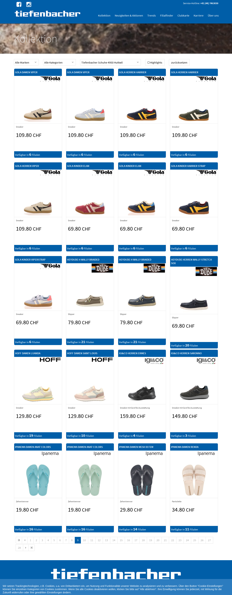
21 (165, 540)
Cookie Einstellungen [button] (90, 591)
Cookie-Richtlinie (110, 591)
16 (128, 540)
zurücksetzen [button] (179, 62)
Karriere (198, 15)
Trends (151, 15)
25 (194, 540)
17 (135, 540)
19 (150, 540)
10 (84, 540)
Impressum (159, 591)
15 (121, 540)
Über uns (213, 15)
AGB (150, 591)
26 (202, 540)
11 (91, 540)
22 (172, 540)
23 (180, 540)
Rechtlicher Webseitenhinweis (133, 591)
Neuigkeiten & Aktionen (129, 15)
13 (106, 540)
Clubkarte (183, 15)
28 (19, 547)
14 (113, 540)
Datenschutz (73, 591)
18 (143, 540)
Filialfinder (166, 15)
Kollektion (104, 15)
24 (187, 540)
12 (99, 540)
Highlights (155, 62)
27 (209, 540)
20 (158, 540)
